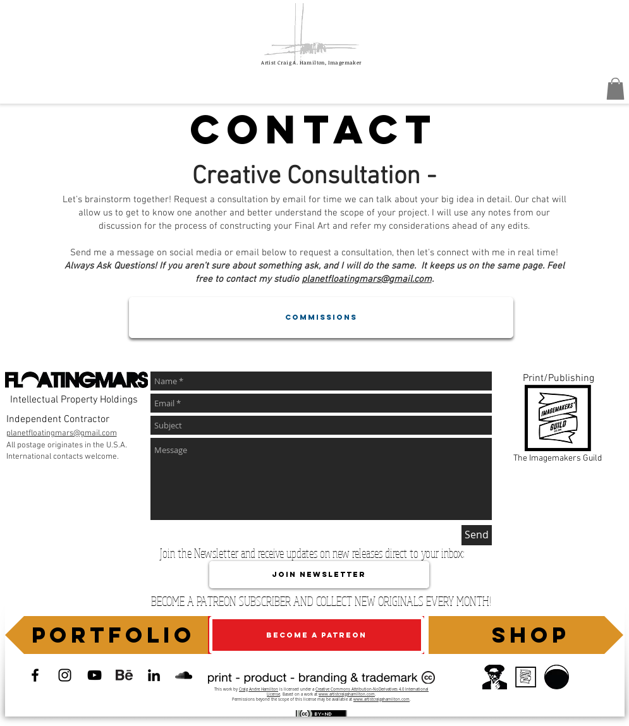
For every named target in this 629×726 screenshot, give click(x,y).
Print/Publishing (558, 378)
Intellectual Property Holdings (74, 400)
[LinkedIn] (153, 675)
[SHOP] (526, 635)
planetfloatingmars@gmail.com (367, 279)
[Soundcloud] (183, 675)
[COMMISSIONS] (321, 317)
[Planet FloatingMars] (556, 677)
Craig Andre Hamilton (258, 689)
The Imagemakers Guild (557, 458)
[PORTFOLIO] (109, 635)
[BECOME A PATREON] (316, 635)
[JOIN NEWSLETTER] (319, 574)
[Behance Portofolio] (124, 675)
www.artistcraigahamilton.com (347, 694)
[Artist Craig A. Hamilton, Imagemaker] (94, 675)
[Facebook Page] (35, 675)
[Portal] (494, 677)
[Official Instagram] (64, 675)
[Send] (476, 535)
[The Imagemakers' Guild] (525, 677)
